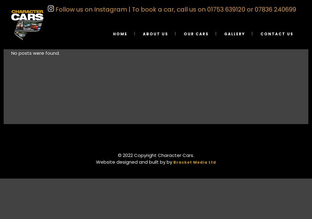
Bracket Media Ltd (194, 162)
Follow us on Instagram (90, 9)
